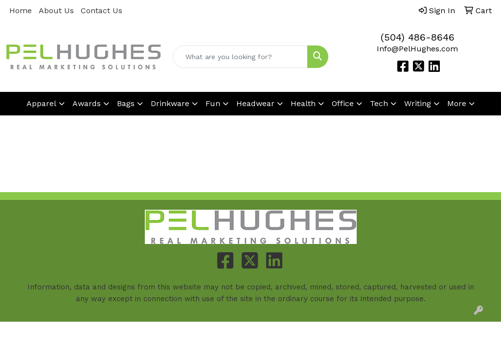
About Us (56, 10)
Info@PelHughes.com (417, 48)
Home (20, 10)
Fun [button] (212, 103)
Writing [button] (417, 103)
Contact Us (101, 10)
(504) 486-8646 (418, 37)
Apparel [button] (41, 103)
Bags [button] (126, 103)
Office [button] (343, 103)
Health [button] (303, 103)
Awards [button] (86, 103)
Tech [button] (379, 103)
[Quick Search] (240, 56)
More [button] (456, 103)
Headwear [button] (255, 103)
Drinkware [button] (170, 103)
